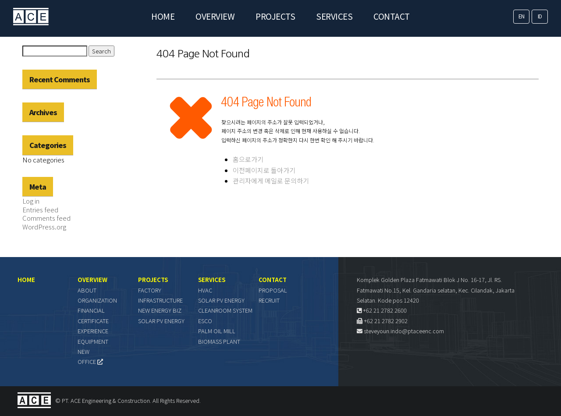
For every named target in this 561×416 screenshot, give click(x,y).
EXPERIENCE (93, 331)
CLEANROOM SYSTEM (225, 310)
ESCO (205, 321)
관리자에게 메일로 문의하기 (271, 180)
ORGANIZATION (97, 300)
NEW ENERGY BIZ (159, 310)
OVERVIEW (214, 16)
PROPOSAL (273, 290)
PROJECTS (275, 16)
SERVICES (334, 16)
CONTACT (391, 16)
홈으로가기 (248, 159)
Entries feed (40, 209)
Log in (30, 200)
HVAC (205, 290)
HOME (162, 16)
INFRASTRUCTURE (160, 300)
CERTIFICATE (93, 321)
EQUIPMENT (93, 341)
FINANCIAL (91, 310)
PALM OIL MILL (216, 331)
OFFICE (90, 361)
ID (540, 16)
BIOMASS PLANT (219, 341)
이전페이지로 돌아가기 (264, 170)
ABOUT (87, 290)
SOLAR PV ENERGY (161, 321)
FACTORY (149, 290)
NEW (83, 351)
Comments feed (46, 217)
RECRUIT (269, 300)
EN (521, 16)
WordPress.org (44, 226)
